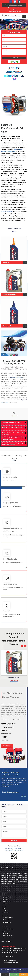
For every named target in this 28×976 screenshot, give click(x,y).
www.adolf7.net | (19, 848)
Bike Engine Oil (6, 931)
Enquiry (23, 974)
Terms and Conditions (7, 917)
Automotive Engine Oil (7, 929)
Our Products (5, 899)
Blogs (3, 908)
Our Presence (5, 904)
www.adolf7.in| (8, 850)
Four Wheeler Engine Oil (8, 938)
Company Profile (6, 897)
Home (4, 895)
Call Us (5, 974)
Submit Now (14, 58)
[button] (2, 24)
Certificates (5, 910)
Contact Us (7, 746)
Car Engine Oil (5, 933)
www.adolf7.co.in (18, 850)
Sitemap (4, 901)
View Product (14, 681)
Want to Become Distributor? (13, 5)
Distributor (5, 915)
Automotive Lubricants (16, 377)
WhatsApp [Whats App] (14, 974)
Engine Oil (14, 677)
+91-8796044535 (14, 8)
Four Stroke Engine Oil (7, 935)
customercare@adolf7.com (14, 11)
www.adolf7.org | (9, 848)
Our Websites (5, 919)
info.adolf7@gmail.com (14, 10)
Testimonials (5, 913)
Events (4, 906)
